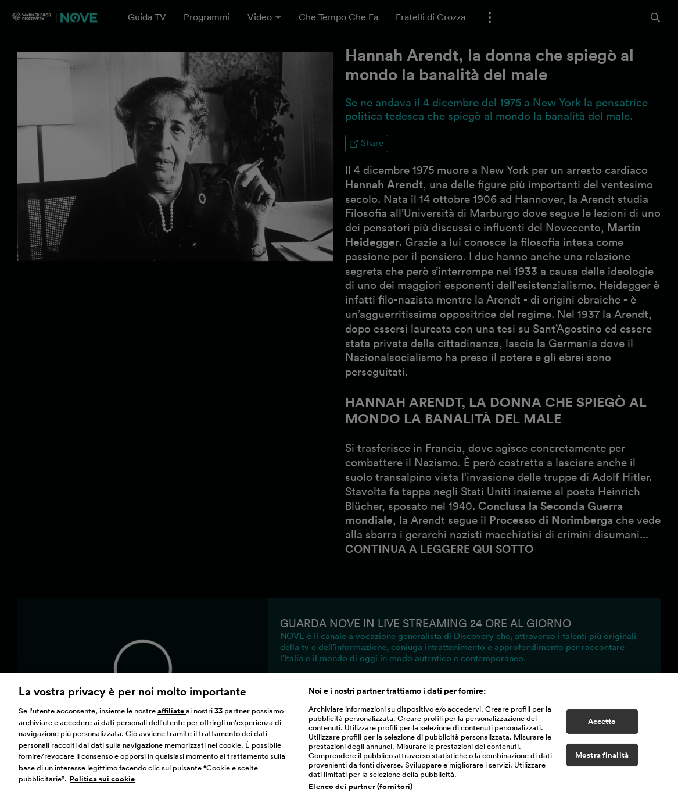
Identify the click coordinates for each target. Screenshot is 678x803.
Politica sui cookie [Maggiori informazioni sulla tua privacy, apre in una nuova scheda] (102, 783)
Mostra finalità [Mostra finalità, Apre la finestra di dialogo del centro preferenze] (602, 759)
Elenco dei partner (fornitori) (360, 790)
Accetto (602, 725)
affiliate (171, 715)
